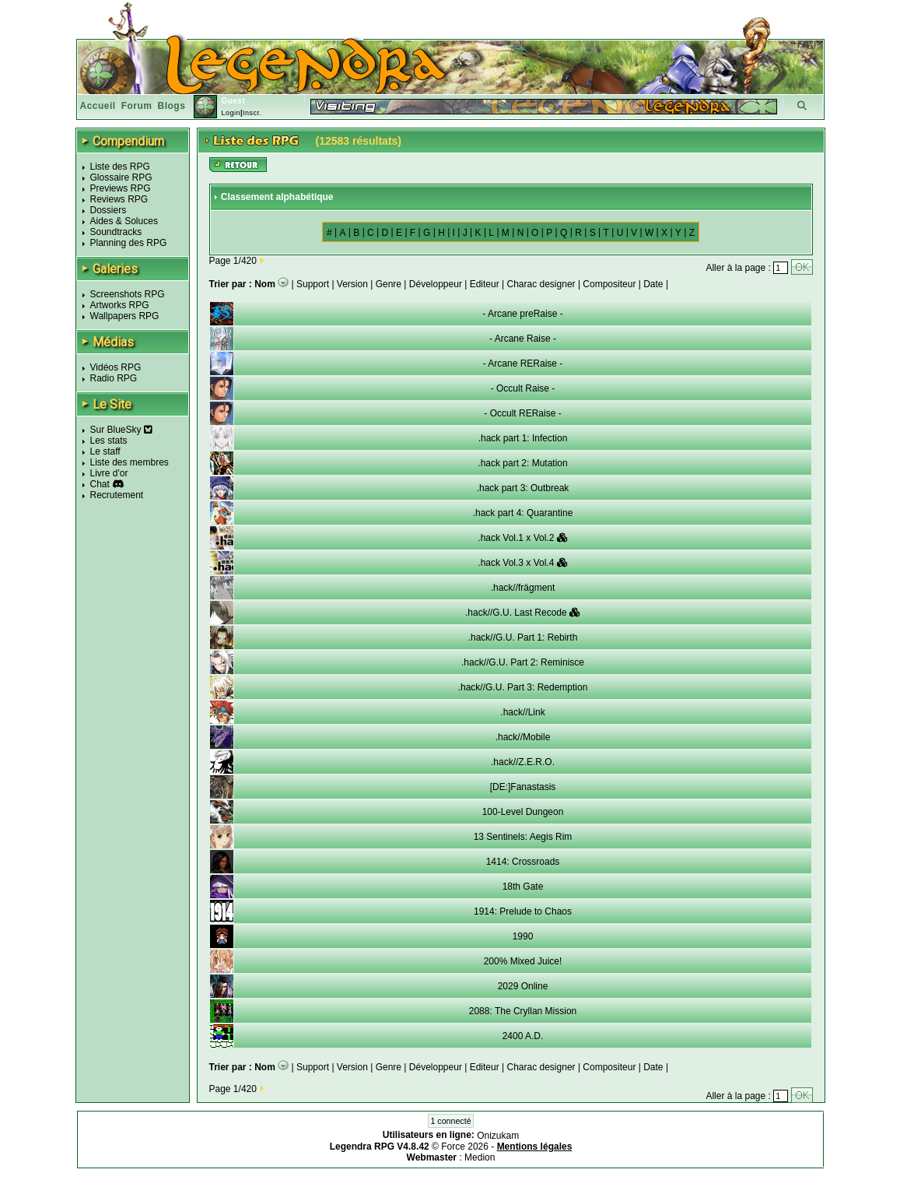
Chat (100, 484)
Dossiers (108, 210)
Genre (388, 284)
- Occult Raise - (523, 388)
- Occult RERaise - (522, 413)
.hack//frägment (523, 587)
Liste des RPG (120, 166)
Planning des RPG (128, 242)
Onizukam (498, 1135)
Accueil (98, 105)
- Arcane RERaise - (523, 363)
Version (352, 284)
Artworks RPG (119, 305)
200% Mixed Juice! (523, 961)
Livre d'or (109, 473)
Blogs (172, 105)
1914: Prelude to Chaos (523, 911)
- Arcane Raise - (522, 338)
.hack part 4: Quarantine (523, 512)
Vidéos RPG (116, 367)
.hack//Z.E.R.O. (523, 762)
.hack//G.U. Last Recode (522, 612)
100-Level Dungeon (523, 811)
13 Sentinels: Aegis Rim (523, 836)
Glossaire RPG (121, 177)
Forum (136, 105)
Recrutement (117, 495)
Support (312, 284)
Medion (479, 1157)
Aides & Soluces (124, 221)
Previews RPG (120, 188)
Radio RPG (114, 378)
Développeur (435, 284)
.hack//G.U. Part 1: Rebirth (523, 637)
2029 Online (523, 986)
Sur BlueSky (121, 429)
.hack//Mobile (523, 737)
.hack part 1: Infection (523, 438)
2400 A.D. (523, 1036)
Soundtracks (116, 232)
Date (653, 284)
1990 (523, 936)
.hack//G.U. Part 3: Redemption (523, 687)
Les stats (109, 440)
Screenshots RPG (127, 294)
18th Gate (523, 886)
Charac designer (541, 284)
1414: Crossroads (523, 861)
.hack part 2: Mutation (522, 463)
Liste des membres (129, 462)
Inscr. (252, 113)
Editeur (484, 284)
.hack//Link (522, 712)
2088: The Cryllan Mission (523, 1011)
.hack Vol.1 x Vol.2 (522, 537)
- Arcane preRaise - (522, 313)
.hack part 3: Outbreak (523, 488)
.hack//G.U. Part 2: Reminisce (522, 662)
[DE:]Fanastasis (523, 786)
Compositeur (609, 284)
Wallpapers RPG (124, 316)
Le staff (105, 451)
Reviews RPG (119, 199)
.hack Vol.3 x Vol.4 (522, 562)
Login (230, 113)
